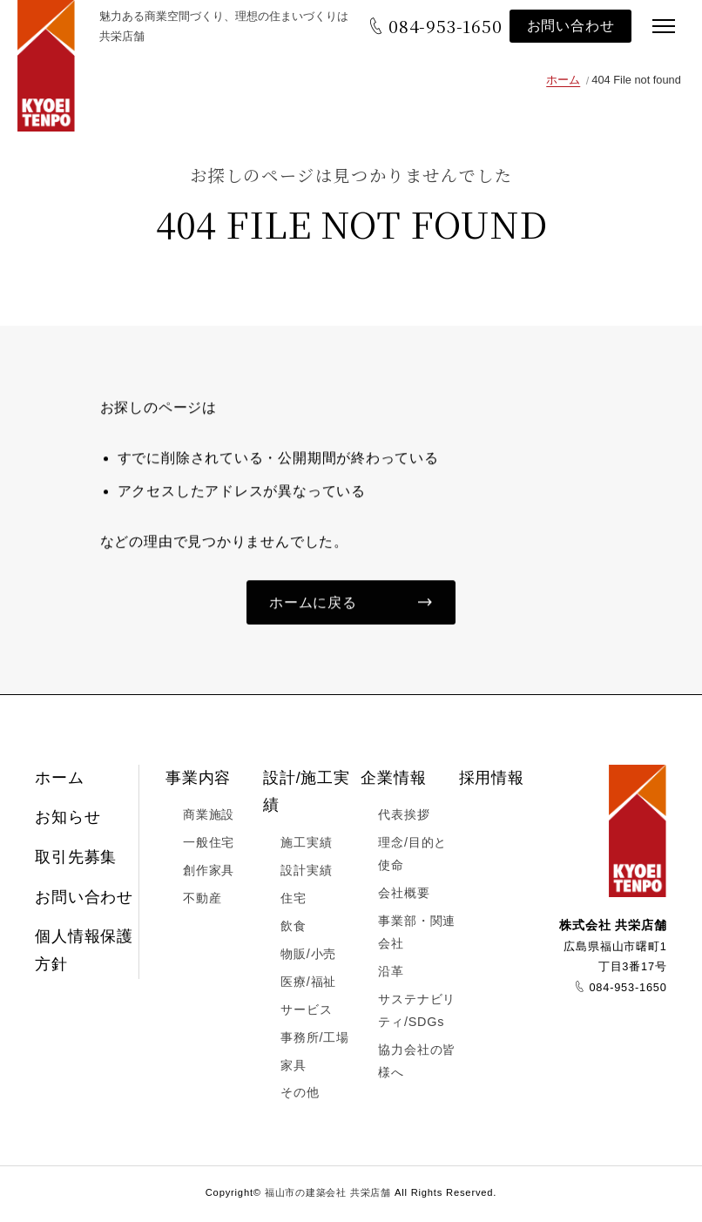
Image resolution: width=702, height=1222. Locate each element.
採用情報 (491, 780)
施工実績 (306, 846)
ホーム (563, 79)
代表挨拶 (403, 818)
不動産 (202, 901)
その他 (299, 1096)
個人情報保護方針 (84, 953)
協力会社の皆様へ (417, 1063)
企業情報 (393, 780)
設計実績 (306, 874)
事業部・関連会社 (417, 935)
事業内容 (198, 780)
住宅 (293, 901)
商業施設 (208, 818)
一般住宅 (208, 846)
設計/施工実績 (306, 794)
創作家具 (208, 874)
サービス (306, 1012)
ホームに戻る (313, 605)
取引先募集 (76, 860)
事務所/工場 (314, 1040)
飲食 (293, 928)
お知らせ (67, 820)
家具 (293, 1068)
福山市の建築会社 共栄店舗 (51, 69)
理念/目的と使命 (412, 857)
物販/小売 (308, 956)
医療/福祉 (308, 984)
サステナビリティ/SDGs (417, 1013)
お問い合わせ (567, 25)
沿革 (391, 975)
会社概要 (403, 896)
